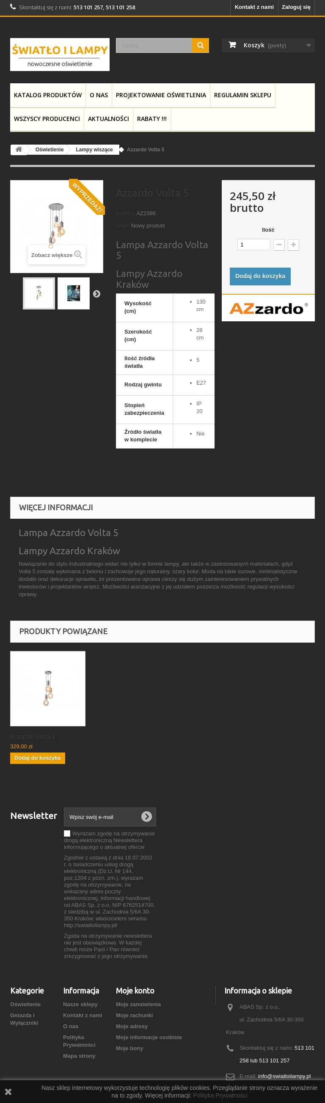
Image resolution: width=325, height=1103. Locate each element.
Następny (96, 293)
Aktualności (108, 119)
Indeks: (125, 213)
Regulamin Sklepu (242, 95)
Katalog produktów (48, 95)
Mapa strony (79, 1056)
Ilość (268, 230)
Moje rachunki (134, 1015)
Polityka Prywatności (220, 1095)
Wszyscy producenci (47, 119)
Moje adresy (132, 1026)
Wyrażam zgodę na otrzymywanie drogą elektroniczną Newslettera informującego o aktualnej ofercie (109, 840)
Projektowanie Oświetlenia (161, 95)
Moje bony (129, 1048)
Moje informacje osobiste (149, 1037)
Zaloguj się (296, 7)
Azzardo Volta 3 (32, 736)
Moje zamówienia (138, 1004)
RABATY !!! (152, 119)
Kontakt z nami (254, 7)
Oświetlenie (25, 1004)
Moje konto (135, 990)
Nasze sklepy (80, 1004)
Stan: (123, 225)
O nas (99, 95)
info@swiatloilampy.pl (284, 1076)
